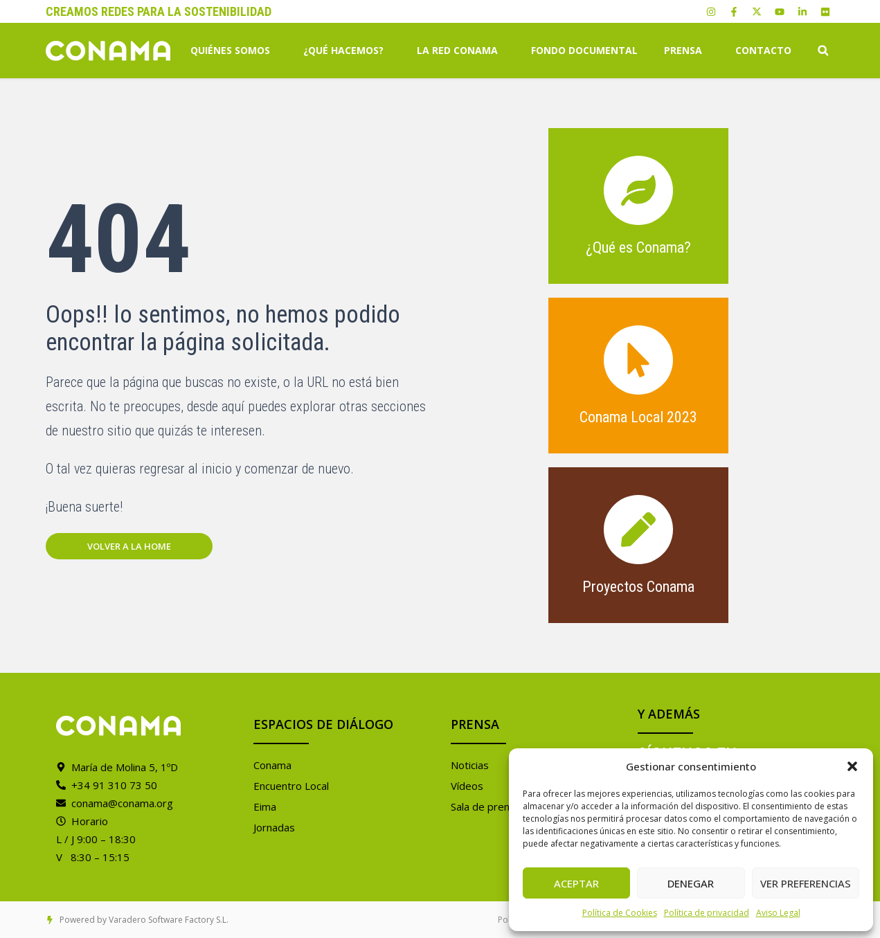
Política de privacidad (706, 913)
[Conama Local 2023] (638, 360)
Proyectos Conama (638, 586)
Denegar (690, 883)
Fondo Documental (584, 50)
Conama (272, 765)
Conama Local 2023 (638, 417)
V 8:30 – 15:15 (92, 857)
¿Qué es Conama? (638, 247)
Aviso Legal (778, 913)
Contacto (763, 50)
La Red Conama (461, 50)
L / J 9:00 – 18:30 (96, 839)
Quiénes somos (233, 50)
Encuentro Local (291, 786)
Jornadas (274, 827)
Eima (264, 806)
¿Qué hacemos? (346, 50)
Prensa (686, 50)
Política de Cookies (619, 913)
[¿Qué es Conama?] (638, 190)
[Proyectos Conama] (638, 529)
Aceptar (576, 883)
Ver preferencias (805, 883)
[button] (852, 766)
